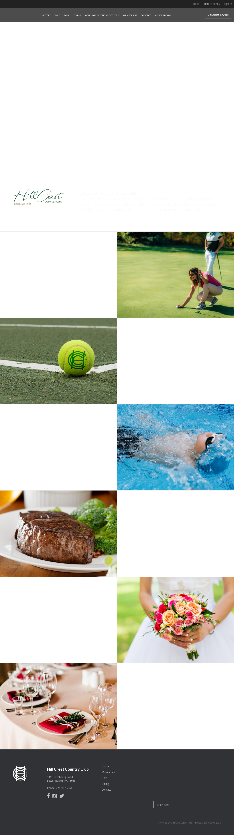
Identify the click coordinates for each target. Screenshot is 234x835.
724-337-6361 (64, 788)
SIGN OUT (163, 804)
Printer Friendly (211, 3)
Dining (77, 15)
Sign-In (228, 3)
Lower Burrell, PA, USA (190, 777)
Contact (146, 15)
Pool (67, 15)
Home (105, 766)
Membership (130, 15)
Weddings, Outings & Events (101, 15)
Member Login (163, 15)
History (46, 15)
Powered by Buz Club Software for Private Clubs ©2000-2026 (189, 822)
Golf (57, 15)
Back (196, 3)
